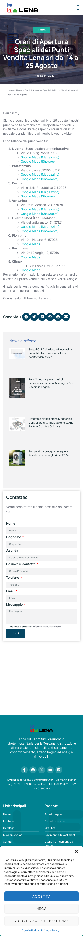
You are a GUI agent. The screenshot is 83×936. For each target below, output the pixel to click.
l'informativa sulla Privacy (46, 626)
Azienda (12, 550)
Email (10, 591)
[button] (76, 851)
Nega (41, 908)
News (42, 30)
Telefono (13, 577)
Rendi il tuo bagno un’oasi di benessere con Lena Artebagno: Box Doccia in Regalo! (51, 383)
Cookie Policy (30, 930)
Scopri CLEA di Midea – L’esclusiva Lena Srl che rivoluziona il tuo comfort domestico (50, 353)
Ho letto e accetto (35, 626)
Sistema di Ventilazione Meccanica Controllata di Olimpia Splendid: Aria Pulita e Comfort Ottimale (51, 422)
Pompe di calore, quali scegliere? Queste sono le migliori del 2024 (49, 453)
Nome (11, 523)
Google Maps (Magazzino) (40, 157)
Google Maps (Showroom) (39, 161)
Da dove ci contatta (21, 564)
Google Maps (30, 244)
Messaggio (14, 604)
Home (11, 90)
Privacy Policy (50, 930)
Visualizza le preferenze (41, 920)
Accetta (41, 896)
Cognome (14, 537)
